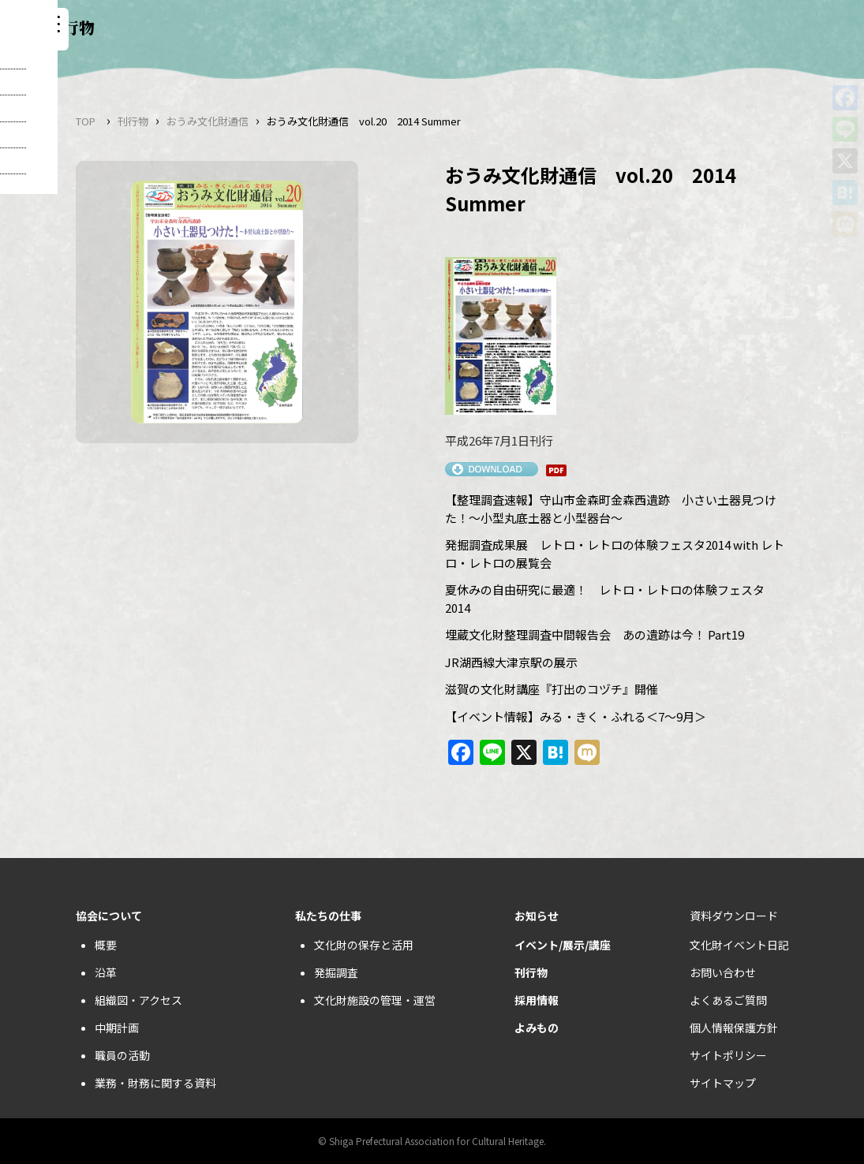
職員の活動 (122, 1055)
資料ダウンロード (734, 915)
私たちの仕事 (328, 915)
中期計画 (117, 1027)
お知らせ (536, 915)
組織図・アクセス (138, 1000)
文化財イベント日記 (739, 945)
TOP (85, 121)
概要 (106, 945)
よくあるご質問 (728, 1000)
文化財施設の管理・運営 (375, 1000)
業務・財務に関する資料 (155, 1083)
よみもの (536, 1027)
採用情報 (536, 1000)
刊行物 (133, 121)
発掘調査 (336, 972)
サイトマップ (723, 1083)
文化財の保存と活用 (363, 945)
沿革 (106, 972)
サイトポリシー (728, 1055)
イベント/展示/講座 (562, 945)
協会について (109, 915)
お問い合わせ (723, 972)
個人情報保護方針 (734, 1027)
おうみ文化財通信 (207, 121)
